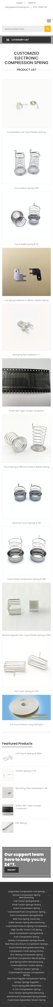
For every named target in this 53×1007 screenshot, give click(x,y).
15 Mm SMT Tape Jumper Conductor (28, 807)
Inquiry (11, 869)
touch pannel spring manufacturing (26, 947)
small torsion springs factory (26, 904)
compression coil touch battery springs (26, 132)
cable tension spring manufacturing (26, 922)
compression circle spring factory (26, 951)
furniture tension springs (26, 969)
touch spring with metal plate (26, 985)
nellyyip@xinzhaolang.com (17, 7)
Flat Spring (21, 823)
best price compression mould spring (26, 958)
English (20, 3)
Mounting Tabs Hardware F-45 (31, 788)
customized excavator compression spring (26, 973)
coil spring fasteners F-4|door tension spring (26, 300)
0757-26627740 (40, 7)
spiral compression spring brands (26, 933)
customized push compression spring (26, 911)
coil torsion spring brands (26, 901)
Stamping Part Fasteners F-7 (26, 354)
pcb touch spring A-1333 (26, 691)
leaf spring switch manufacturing (26, 961)
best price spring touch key (26, 919)
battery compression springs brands (26, 940)
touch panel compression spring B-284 (26, 579)
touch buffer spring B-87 (26, 244)
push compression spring (26, 936)
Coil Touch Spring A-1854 (28, 753)
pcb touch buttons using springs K (26, 724)
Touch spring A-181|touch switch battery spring (26, 467)
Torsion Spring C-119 (26, 770)
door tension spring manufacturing (26, 992)
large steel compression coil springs (26, 891)
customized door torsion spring (26, 965)
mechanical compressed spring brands (26, 996)
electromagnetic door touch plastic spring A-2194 (26, 635)
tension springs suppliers (26, 982)
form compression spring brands (26, 915)
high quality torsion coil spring (26, 929)
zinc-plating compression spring (26, 954)
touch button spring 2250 (26, 188)
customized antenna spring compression (26, 926)
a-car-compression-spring (26, 989)
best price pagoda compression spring (26, 978)
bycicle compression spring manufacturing (26, 896)
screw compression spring (26, 908)
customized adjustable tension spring (26, 1000)
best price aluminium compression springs (26, 944)
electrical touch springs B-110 (26, 523)
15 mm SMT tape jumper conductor (26, 410)
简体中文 (32, 3)
